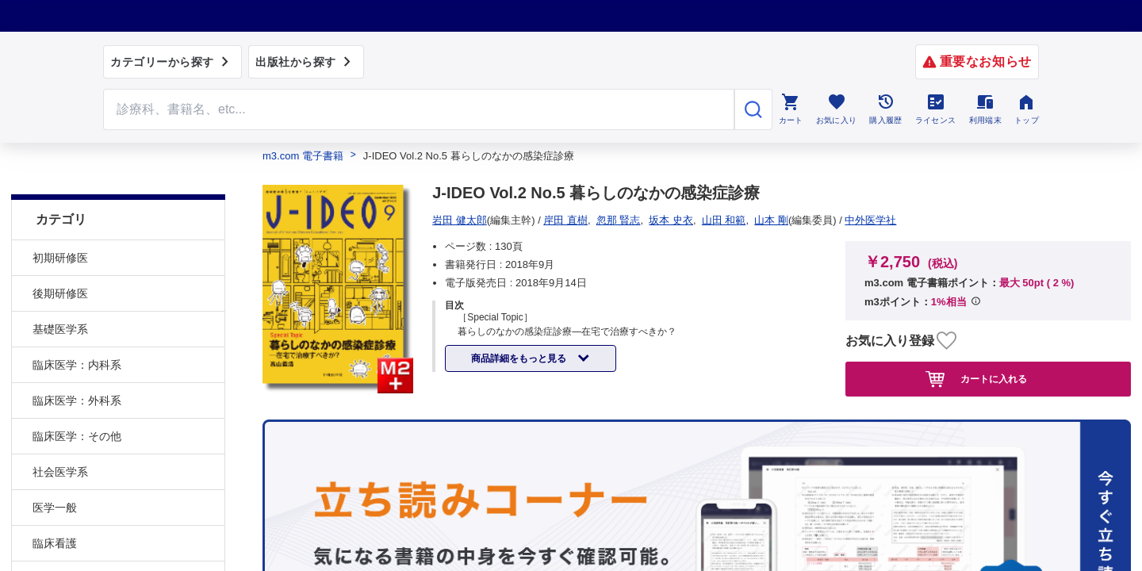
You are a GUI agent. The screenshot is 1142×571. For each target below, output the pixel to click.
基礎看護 (55, 543)
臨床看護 (55, 507)
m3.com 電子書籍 (303, 156)
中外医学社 (463, 220)
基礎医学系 (60, 293)
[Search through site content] (418, 109)
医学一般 (55, 472)
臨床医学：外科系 (77, 364)
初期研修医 (60, 222)
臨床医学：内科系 (77, 329)
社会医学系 (60, 436)
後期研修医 (60, 257)
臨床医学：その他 (77, 400)
